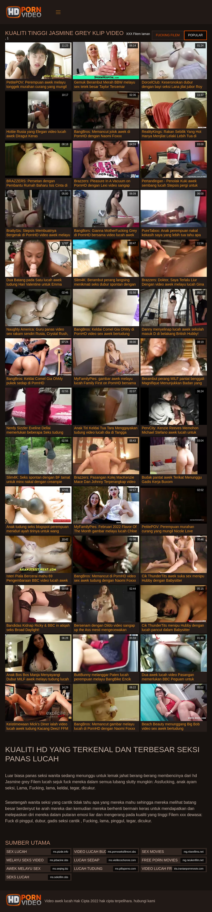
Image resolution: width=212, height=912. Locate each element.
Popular (195, 35)
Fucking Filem (168, 35)
